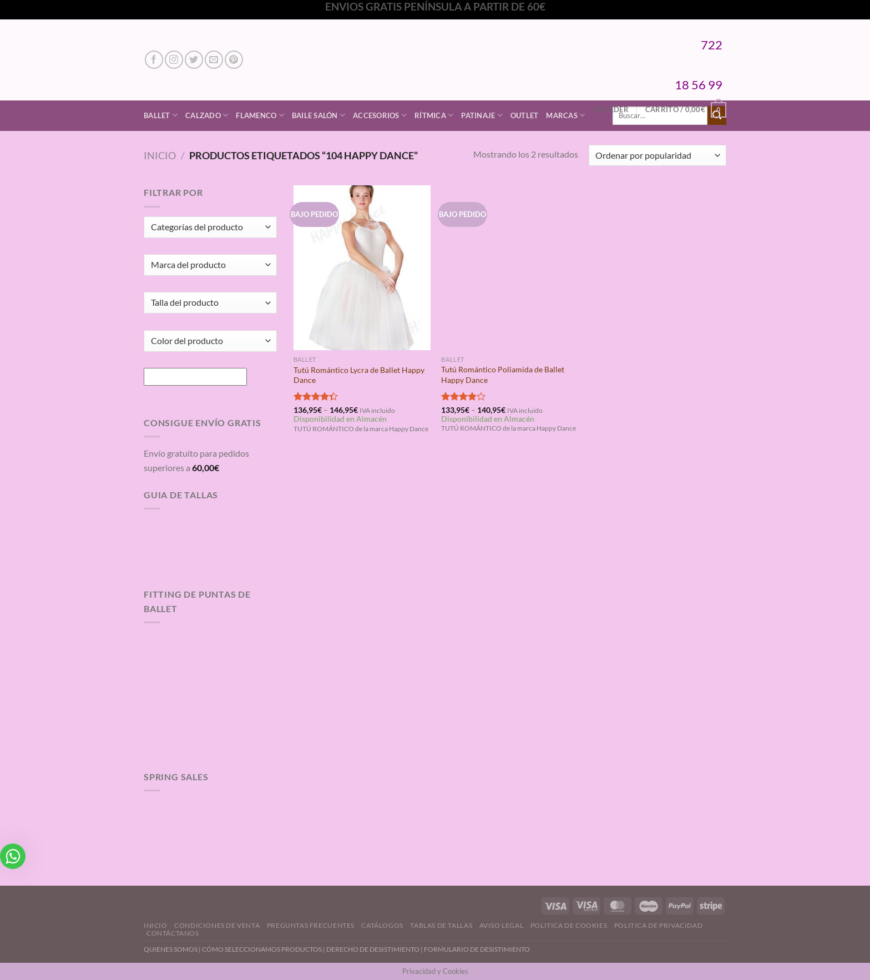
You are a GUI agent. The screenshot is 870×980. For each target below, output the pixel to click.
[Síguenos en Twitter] (194, 59)
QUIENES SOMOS (171, 949)
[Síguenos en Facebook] (154, 59)
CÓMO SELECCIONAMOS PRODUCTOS (262, 949)
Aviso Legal (501, 925)
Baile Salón (318, 115)
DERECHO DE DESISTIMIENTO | (375, 949)
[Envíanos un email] (214, 59)
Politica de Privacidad (658, 925)
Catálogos (382, 925)
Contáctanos (172, 933)
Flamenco (260, 115)
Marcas (565, 115)
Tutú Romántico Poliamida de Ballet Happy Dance (502, 375)
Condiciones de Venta (217, 925)
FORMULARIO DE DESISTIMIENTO (477, 949)
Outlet (524, 115)
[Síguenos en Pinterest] (234, 59)
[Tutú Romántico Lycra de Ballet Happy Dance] (362, 267)
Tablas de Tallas (441, 925)
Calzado (206, 115)
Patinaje (482, 115)
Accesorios (380, 115)
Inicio (160, 155)
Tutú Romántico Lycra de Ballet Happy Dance (359, 375)
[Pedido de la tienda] (657, 155)
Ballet (161, 115)
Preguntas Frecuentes (311, 925)
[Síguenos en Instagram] (174, 59)
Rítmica (433, 115)
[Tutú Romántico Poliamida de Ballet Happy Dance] (509, 267)
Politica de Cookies (569, 925)
